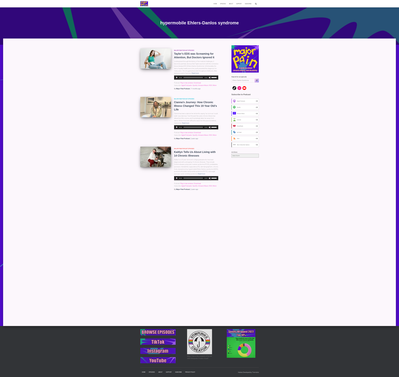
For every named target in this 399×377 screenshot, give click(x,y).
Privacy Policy (190, 372)
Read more (195, 73)
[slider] (193, 77)
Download (197, 83)
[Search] (257, 80)
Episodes (223, 3)
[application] (196, 77)
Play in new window (186, 83)
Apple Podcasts (186, 85)
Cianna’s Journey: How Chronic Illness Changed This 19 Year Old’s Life (195, 106)
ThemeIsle (255, 372)
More (214, 85)
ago (196, 89)
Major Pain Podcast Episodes (184, 50)
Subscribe (248, 3)
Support (239, 3)
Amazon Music (203, 85)
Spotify (195, 85)
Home (215, 3)
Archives (234, 152)
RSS (210, 85)
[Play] (177, 78)
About (231, 3)
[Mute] (210, 78)
